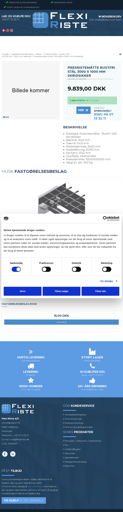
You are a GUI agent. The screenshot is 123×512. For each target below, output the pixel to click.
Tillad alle (100, 291)
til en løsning (23, 500)
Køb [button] (84, 110)
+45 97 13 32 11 (10, 19)
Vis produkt (61, 322)
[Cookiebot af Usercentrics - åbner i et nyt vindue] (105, 218)
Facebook (55, 510)
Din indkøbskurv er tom (105, 18)
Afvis (22, 291)
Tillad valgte (61, 291)
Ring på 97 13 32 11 (103, 116)
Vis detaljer (106, 281)
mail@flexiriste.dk (19, 439)
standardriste (35, 486)
